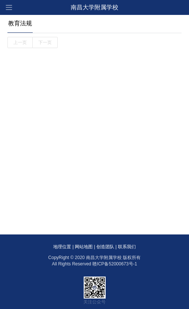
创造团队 (105, 246)
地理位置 (62, 246)
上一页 (20, 42)
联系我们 (127, 246)
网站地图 (84, 246)
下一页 (45, 42)
